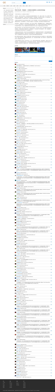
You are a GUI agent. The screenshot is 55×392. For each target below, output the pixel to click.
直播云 (4, 386)
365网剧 (18, 75)
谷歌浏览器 (18, 93)
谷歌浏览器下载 (19, 99)
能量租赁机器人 (19, 180)
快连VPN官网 (18, 207)
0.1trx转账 (18, 334)
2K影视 (17, 64)
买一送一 (17, 382)
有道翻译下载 (18, 133)
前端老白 (38, 390)
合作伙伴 (24, 386)
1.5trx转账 (18, 225)
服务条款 (11, 387)
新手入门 (11, 382)
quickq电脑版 (18, 85)
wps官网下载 (18, 96)
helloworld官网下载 (19, 272)
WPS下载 (18, 210)
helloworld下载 (18, 344)
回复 (51, 64)
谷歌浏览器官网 (19, 113)
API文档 (11, 386)
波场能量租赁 (18, 244)
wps (17, 185)
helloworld (18, 139)
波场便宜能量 (18, 229)
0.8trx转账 (18, 248)
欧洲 (28, 11)
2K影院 (17, 82)
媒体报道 (24, 387)
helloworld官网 (18, 236)
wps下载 (18, 102)
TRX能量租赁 (18, 78)
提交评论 (50, 61)
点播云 (4, 387)
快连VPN (18, 122)
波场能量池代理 (19, 167)
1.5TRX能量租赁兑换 (19, 202)
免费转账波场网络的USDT (20, 175)
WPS (17, 147)
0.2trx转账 (18, 312)
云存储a (4, 382)
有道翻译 (18, 116)
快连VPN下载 (18, 136)
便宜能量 (18, 213)
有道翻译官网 (18, 153)
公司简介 (24, 382)
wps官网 (18, 361)
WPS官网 (18, 290)
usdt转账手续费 (19, 198)
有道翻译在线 (18, 375)
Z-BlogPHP (31, 390)
